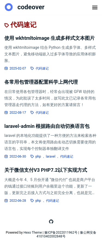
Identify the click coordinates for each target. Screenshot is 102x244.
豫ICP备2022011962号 (61, 232)
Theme (37, 232)
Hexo (27, 232)
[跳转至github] (51, 221)
